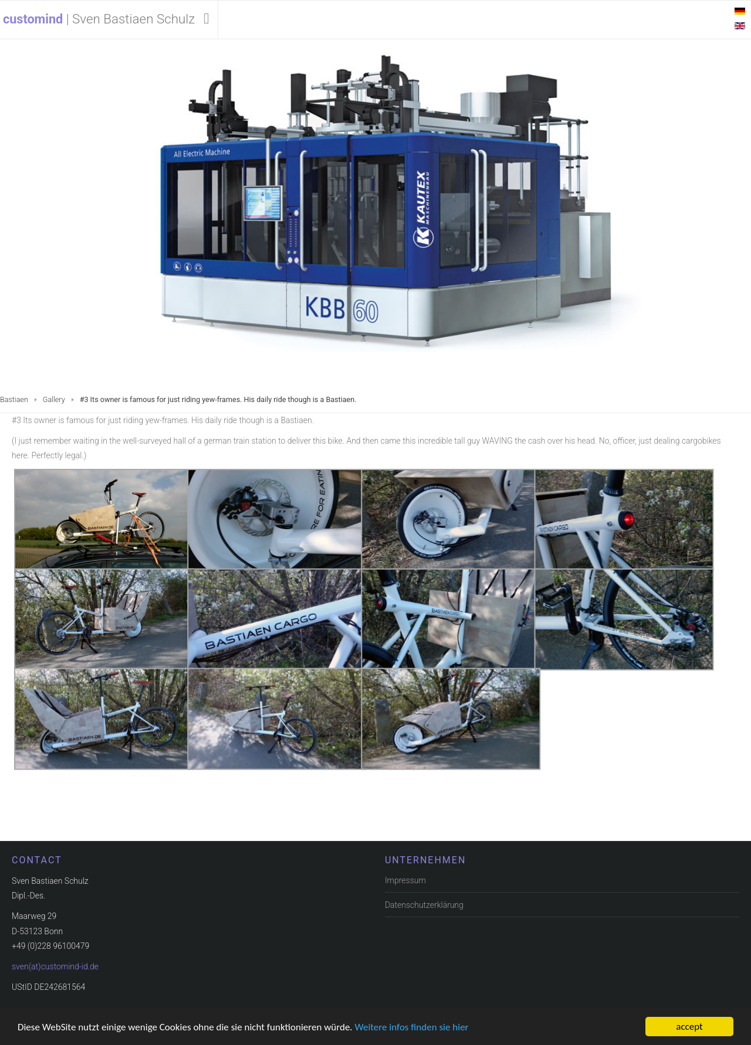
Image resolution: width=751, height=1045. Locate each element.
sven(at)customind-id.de (55, 965)
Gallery (54, 399)
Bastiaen (14, 399)
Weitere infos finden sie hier (412, 1027)
